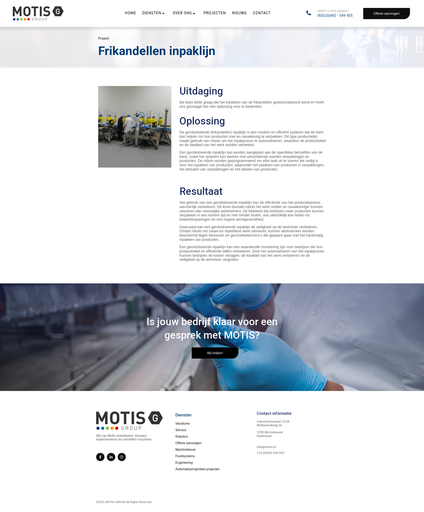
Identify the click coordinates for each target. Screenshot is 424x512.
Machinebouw (185, 449)
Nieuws (239, 13)
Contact (262, 13)
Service (180, 430)
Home (130, 13)
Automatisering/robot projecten (197, 469)
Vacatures (182, 423)
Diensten (153, 13)
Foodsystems (185, 456)
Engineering (184, 462)
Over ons (184, 13)
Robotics (181, 436)
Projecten (214, 13)
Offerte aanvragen (188, 443)
